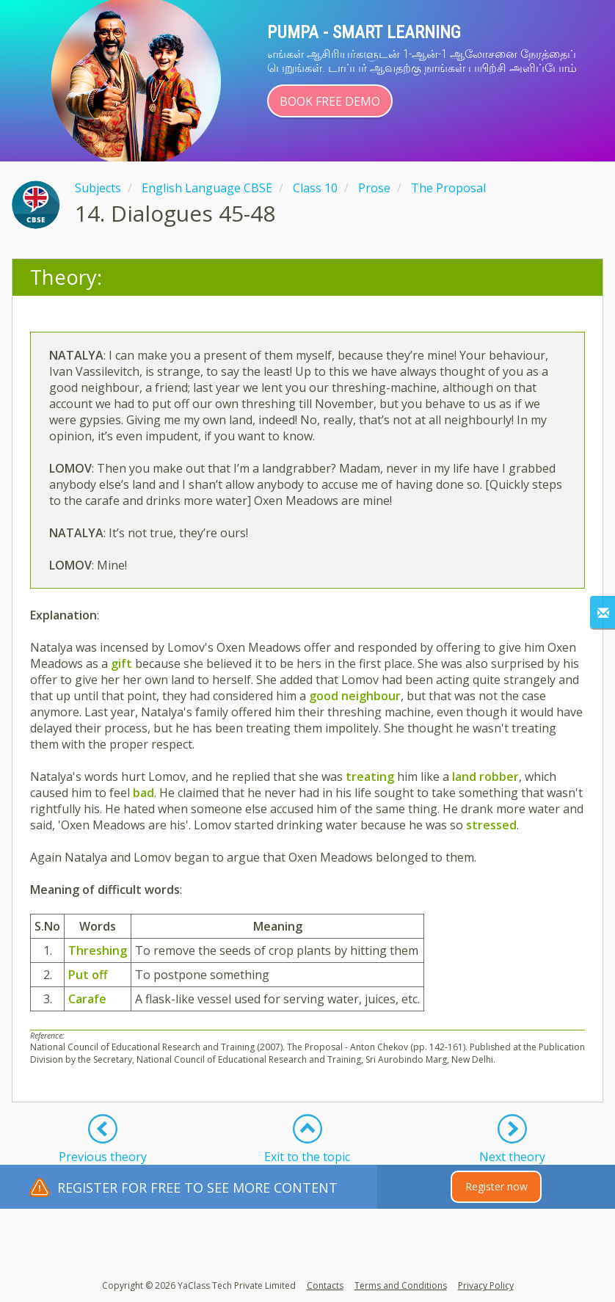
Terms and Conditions (400, 1285)
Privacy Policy (486, 1285)
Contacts (325, 1285)
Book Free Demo (330, 101)
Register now (496, 1186)
